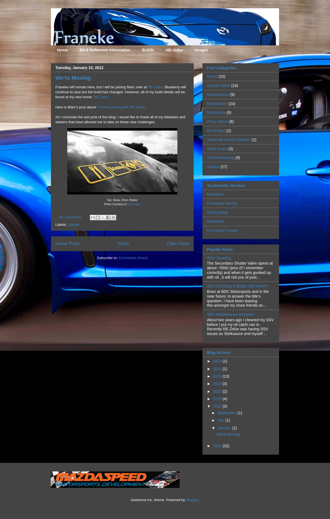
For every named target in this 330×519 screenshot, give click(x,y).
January (224, 428)
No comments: (71, 217)
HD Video (174, 50)
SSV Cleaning (219, 258)
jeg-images (133, 204)
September (227, 413)
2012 (218, 406)
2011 (218, 446)
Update (74, 225)
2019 (218, 383)
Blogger (192, 500)
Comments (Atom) (133, 258)
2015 (218, 391)
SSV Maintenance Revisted (230, 314)
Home (62, 50)
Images (201, 50)
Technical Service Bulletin (229, 140)
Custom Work (218, 85)
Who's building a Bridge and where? (238, 286)
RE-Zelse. (102, 97)
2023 (218, 361)
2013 (218, 399)
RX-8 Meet (216, 130)
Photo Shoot (217, 121)
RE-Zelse (155, 87)
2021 (218, 369)
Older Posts (178, 243)
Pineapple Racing (222, 203)
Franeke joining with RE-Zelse (121, 107)
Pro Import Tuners (222, 230)
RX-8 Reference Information (105, 50)
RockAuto (215, 221)
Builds (148, 50)
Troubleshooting (220, 157)
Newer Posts (67, 243)
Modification (217, 103)
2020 (218, 376)
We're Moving (73, 78)
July (221, 420)
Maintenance (218, 94)
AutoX (212, 76)
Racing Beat (217, 212)
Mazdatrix (215, 194)
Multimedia (216, 112)
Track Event (217, 149)
